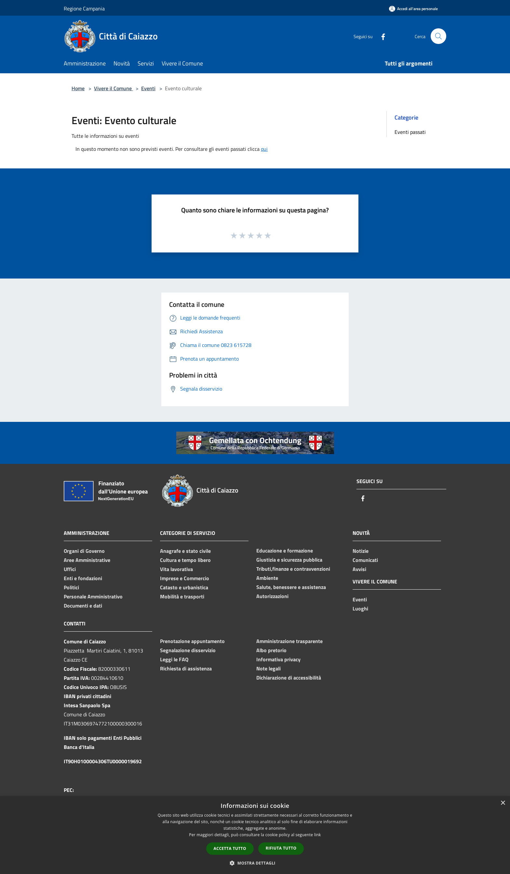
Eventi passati (410, 132)
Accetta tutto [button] (230, 848)
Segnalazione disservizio (188, 650)
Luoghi (360, 608)
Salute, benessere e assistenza (291, 587)
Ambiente (267, 578)
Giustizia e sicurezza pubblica (289, 560)
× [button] (502, 803)
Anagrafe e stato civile (185, 551)
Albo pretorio (271, 650)
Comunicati (365, 560)
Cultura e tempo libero (185, 560)
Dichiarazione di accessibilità (288, 677)
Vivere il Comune (113, 88)
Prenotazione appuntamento (192, 641)
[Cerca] (438, 36)
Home (78, 88)
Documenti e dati (83, 605)
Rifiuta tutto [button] (281, 848)
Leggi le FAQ (174, 659)
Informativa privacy (278, 659)
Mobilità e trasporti (182, 596)
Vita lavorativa (176, 569)
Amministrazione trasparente (289, 641)
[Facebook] (380, 36)
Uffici (70, 569)
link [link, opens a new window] (317, 835)
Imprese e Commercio (184, 578)
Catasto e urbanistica (184, 587)
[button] (255, 863)
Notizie (361, 551)
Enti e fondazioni (83, 578)
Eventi (148, 88)
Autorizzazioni (272, 596)
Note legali (268, 668)
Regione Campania (84, 8)
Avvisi (359, 569)
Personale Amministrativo (93, 596)
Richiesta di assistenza (186, 668)
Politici (71, 587)
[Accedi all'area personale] (413, 8)
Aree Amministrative (87, 560)
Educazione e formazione (284, 550)
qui (264, 149)
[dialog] (255, 835)
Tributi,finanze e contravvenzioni (293, 569)
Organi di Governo (84, 551)
